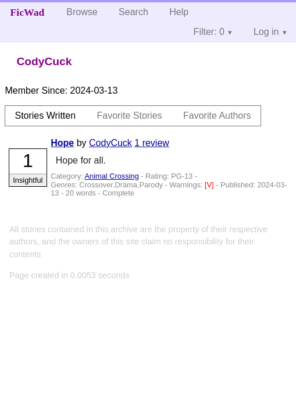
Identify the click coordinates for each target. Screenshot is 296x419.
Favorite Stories (129, 115)
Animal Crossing (112, 176)
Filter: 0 (209, 32)
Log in (266, 32)
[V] (210, 184)
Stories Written (45, 115)
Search (133, 12)
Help (178, 12)
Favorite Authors (217, 115)
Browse (81, 12)
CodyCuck (110, 143)
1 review (151, 143)
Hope (62, 143)
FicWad (27, 12)
